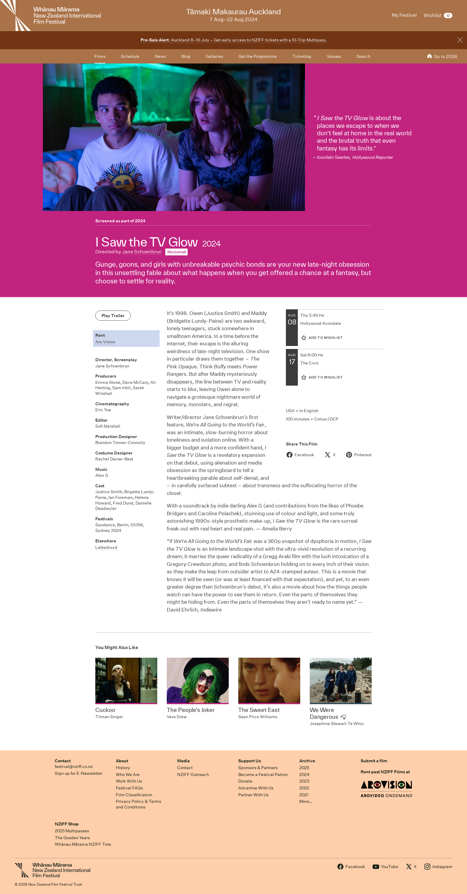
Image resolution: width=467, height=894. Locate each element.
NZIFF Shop (67, 824)
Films (99, 56)
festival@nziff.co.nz (74, 766)
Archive (307, 760)
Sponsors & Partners (258, 767)
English (311, 410)
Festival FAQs (129, 788)
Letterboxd (106, 547)
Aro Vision (105, 341)
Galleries (214, 56)
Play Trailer (113, 315)
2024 (140, 221)
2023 (304, 781)
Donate (245, 781)
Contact (63, 760)
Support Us (249, 760)
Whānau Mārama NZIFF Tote (83, 844)
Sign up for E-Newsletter (78, 773)
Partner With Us (253, 794)
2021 (303, 794)
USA (290, 410)
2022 (304, 788)
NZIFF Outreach (193, 774)
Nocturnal (176, 251)
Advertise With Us (255, 788)
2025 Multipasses (72, 831)
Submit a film (374, 760)
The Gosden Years (72, 837)
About (122, 760)
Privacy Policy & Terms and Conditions (138, 804)
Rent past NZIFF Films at (385, 772)
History (123, 767)
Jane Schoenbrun (142, 251)
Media (183, 760)
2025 (304, 767)
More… (305, 801)
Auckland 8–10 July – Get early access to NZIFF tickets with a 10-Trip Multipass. (234, 40)
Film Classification (134, 794)
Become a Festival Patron (263, 774)
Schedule (130, 56)
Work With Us (129, 781)
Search (363, 56)
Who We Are (128, 774)
